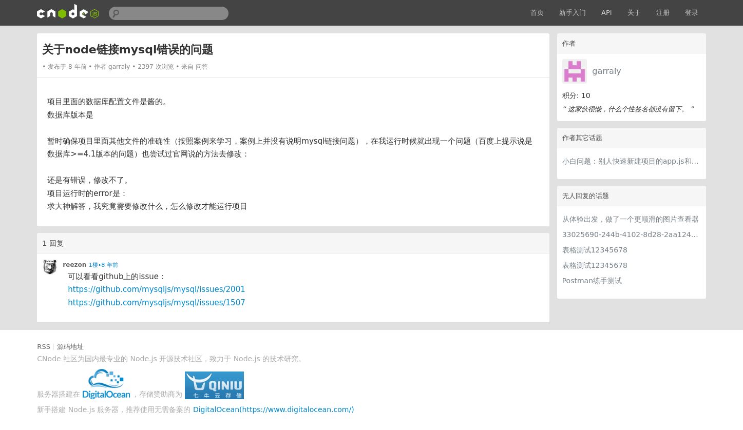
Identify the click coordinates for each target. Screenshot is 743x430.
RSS (43, 346)
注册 (663, 12)
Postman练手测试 (592, 281)
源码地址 (70, 346)
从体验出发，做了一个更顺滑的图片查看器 (630, 219)
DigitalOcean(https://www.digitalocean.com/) (273, 409)
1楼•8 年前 (103, 265)
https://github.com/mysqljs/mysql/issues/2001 (156, 289)
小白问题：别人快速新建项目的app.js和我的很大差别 (631, 161)
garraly (606, 71)
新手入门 (572, 12)
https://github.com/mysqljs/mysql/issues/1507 (156, 302)
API (606, 12)
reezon (74, 264)
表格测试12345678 (594, 250)
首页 (537, 12)
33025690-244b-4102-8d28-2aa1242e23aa (631, 234)
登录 (691, 12)
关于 (634, 12)
